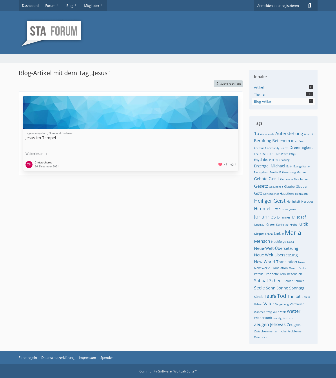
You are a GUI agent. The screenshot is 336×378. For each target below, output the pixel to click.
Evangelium (261, 172)
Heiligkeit (293, 201)
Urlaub (258, 304)
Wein (276, 312)
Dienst (284, 148)
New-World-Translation (275, 261)
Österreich (260, 337)
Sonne (282, 288)
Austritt (308, 134)
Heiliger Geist (269, 200)
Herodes (307, 201)
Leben (269, 234)
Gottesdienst (271, 194)
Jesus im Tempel (40, 137)
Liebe (279, 233)
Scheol (276, 281)
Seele (259, 288)
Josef (301, 217)
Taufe (270, 296)
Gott (258, 193)
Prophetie (272, 274)
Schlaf (288, 281)
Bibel (294, 141)
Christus (259, 148)
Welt (283, 312)
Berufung (262, 140)
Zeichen (287, 318)
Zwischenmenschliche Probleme (277, 331)
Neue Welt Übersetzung (276, 255)
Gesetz (261, 186)
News (301, 262)
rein (283, 274)
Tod (281, 295)
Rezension (294, 274)
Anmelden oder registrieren (278, 5)
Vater (268, 304)
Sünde (258, 297)
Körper (259, 234)
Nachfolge (278, 241)
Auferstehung (289, 133)
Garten (301, 172)
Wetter (293, 311)
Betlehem (281, 140)
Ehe (256, 154)
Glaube (289, 186)
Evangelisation (302, 166)
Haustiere (287, 193)
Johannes (265, 216)
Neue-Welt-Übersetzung (276, 248)
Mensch (262, 241)
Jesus (293, 209)
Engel (293, 154)
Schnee (299, 281)
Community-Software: (168, 371)
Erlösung (284, 160)
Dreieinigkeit (301, 147)
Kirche (293, 224)
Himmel (262, 208)
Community (272, 148)
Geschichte (301, 179)
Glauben (302, 186)
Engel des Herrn (266, 160)
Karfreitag (282, 224)
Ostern (293, 268)
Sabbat (261, 281)
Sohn (270, 288)
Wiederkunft (263, 318)
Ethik (289, 166)
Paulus (302, 268)
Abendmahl (267, 134)
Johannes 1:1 (286, 217)
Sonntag (296, 288)
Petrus (258, 274)
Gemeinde (286, 179)
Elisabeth (266, 154)
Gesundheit (276, 187)
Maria (293, 232)
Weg (269, 312)
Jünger (270, 224)
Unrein (305, 297)
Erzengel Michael (269, 166)
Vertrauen (297, 304)
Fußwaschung (287, 172)
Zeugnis (294, 324)
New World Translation (271, 268)
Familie (273, 172)
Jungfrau (259, 224)
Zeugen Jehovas (270, 324)
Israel (285, 209)
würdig (277, 318)
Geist (274, 179)
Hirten (276, 209)
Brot (301, 141)
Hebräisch (301, 194)
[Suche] (310, 5)
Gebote (260, 178)
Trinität (293, 296)
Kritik (303, 224)
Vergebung (282, 304)
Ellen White (281, 154)
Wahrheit (259, 312)
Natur (290, 242)
